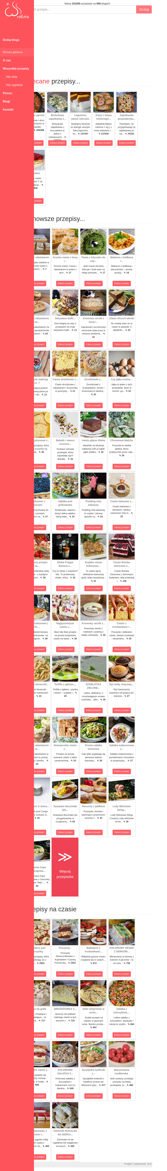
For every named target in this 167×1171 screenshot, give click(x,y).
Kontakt (8, 109)
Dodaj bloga (11, 39)
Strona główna (13, 52)
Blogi (6, 101)
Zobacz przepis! (47, 143)
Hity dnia (10, 76)
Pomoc (7, 93)
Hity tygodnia (13, 84)
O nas (7, 60)
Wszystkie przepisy (16, 68)
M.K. (162, 1163)
